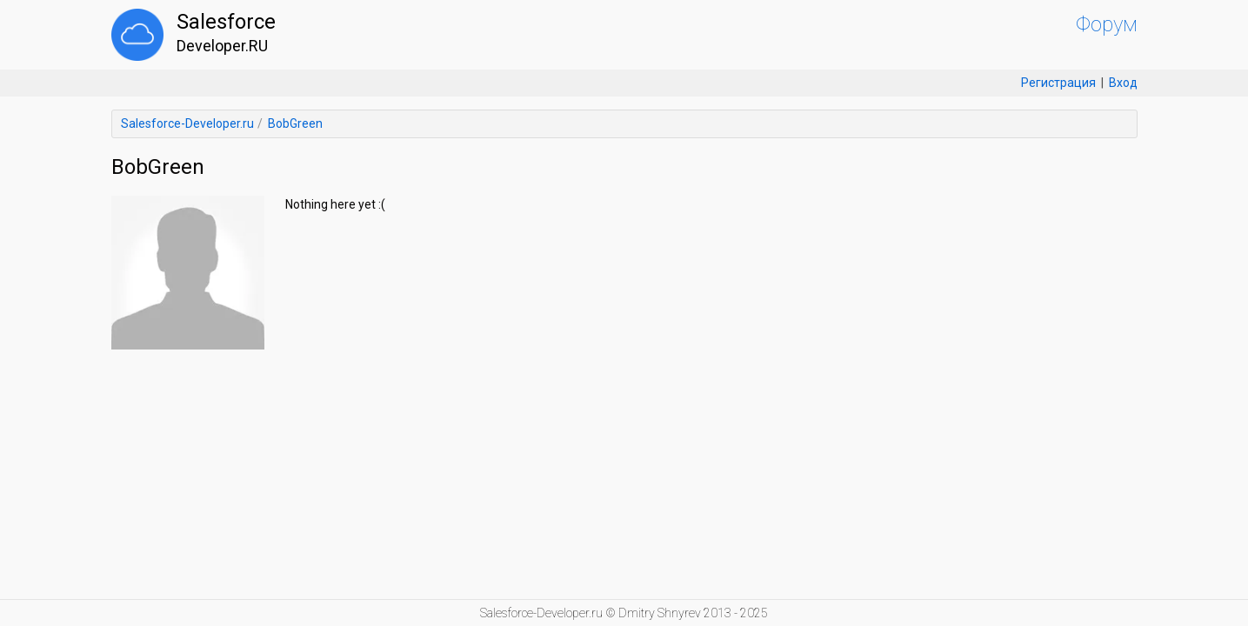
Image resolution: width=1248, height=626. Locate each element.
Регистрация (1058, 83)
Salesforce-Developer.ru (187, 123)
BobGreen (295, 123)
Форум (1107, 24)
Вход (1123, 83)
